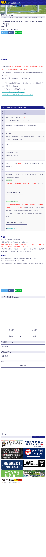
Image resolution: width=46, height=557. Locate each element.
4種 (12, 29)
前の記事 (8, 330)
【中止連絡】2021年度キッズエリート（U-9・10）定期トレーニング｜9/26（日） (29, 17)
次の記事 (38, 330)
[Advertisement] (23, 47)
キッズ (11, 17)
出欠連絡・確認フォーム (13, 192)
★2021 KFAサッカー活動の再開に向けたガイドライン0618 (17, 95)
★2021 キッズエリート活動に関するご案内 (13, 92)
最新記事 (15, 336)
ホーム (2, 17)
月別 (38, 336)
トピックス (7, 17)
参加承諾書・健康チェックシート (15, 222)
